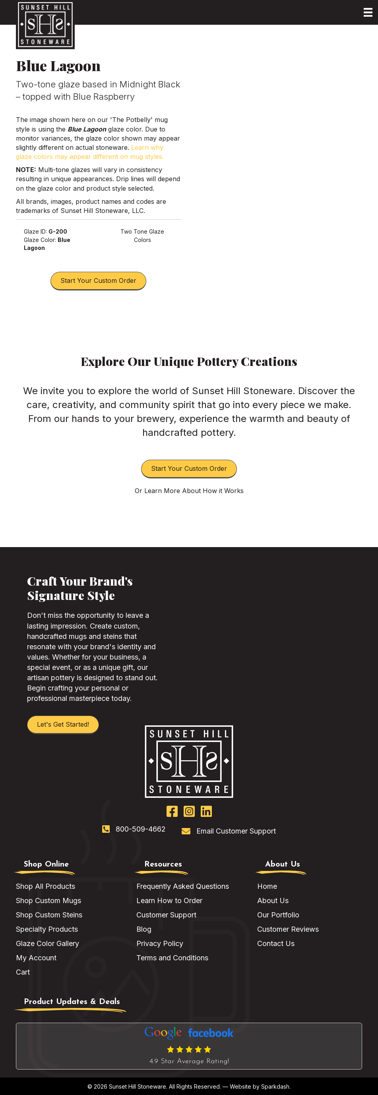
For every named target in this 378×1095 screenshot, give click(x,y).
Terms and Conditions (172, 958)
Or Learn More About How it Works (189, 491)
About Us (273, 900)
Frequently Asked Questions (182, 886)
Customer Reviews (288, 929)
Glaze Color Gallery (47, 943)
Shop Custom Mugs (48, 900)
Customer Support (166, 915)
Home (267, 886)
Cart (23, 972)
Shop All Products (45, 886)
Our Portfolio (278, 915)
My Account (36, 958)
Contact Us (276, 943)
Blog (143, 929)
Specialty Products (47, 929)
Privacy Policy (159, 943)
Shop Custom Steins (49, 915)
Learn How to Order (169, 900)
